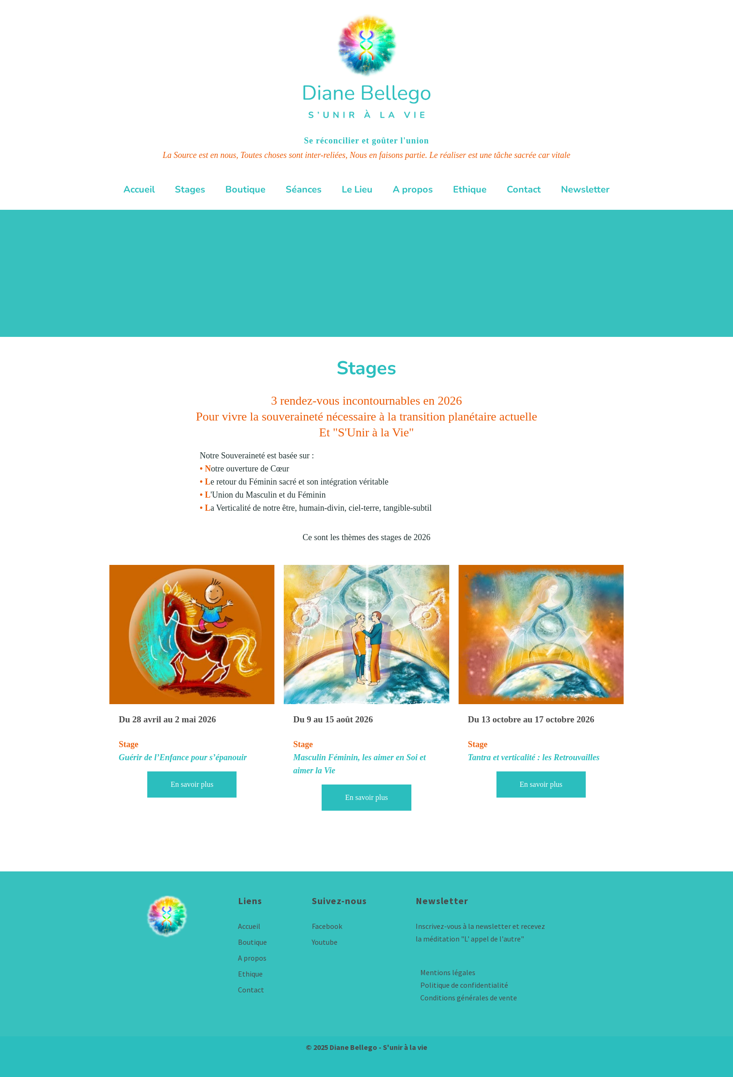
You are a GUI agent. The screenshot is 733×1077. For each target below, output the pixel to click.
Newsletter (585, 189)
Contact (524, 189)
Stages (190, 189)
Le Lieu (357, 189)
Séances (304, 189)
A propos (413, 189)
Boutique (245, 189)
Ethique (470, 189)
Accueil (139, 189)
